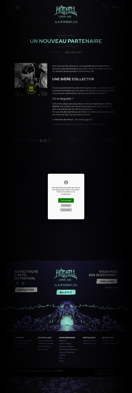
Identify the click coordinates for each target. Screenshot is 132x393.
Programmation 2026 (45, 341)
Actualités (108, 338)
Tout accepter (66, 200)
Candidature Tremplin (45, 343)
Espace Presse (43, 349)
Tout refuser (66, 205)
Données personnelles (36, 371)
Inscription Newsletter (110, 343)
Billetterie (62, 341)
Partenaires (89, 338)
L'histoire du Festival (22, 343)
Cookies (49, 371)
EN (116, 7)
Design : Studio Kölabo (106, 371)
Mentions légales (20, 371)
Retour (110, 140)
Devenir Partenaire (89, 341)
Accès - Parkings (65, 343)
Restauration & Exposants (68, 349)
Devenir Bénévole (44, 346)
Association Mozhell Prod (23, 341)
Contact (17, 346)
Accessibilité (58, 371)
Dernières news (107, 341)
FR (113, 7)
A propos (19, 338)
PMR (61, 358)
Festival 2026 (45, 338)
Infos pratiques (67, 338)
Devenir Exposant (89, 343)
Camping (62, 355)
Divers (61, 361)
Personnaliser (66, 210)
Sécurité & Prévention (67, 352)
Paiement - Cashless (66, 346)
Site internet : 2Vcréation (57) (105, 374)
